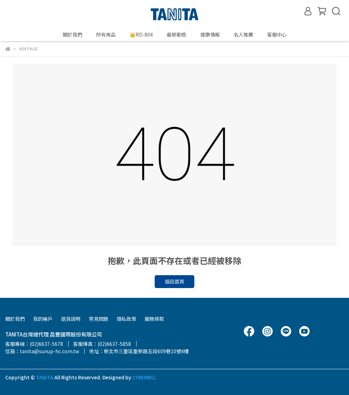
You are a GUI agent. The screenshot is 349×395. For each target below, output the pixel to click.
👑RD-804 (141, 34)
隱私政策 (126, 318)
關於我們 (72, 34)
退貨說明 (70, 318)
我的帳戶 (43, 318)
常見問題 (98, 318)
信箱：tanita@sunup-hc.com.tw (42, 351)
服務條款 (154, 318)
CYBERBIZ (143, 377)
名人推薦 (243, 34)
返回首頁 (174, 281)
